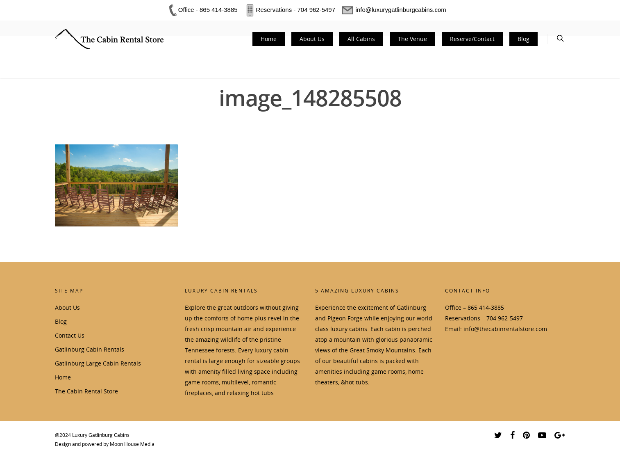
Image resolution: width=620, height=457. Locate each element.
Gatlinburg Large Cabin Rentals (98, 363)
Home (269, 39)
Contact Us (69, 335)
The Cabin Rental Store (86, 391)
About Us (312, 39)
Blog (523, 39)
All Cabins (361, 39)
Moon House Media (132, 444)
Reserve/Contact (472, 39)
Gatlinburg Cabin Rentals (89, 349)
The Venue (412, 39)
